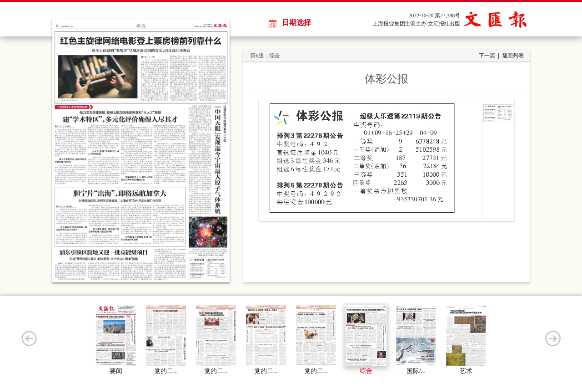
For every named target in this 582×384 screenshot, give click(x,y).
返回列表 (513, 55)
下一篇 (487, 55)
